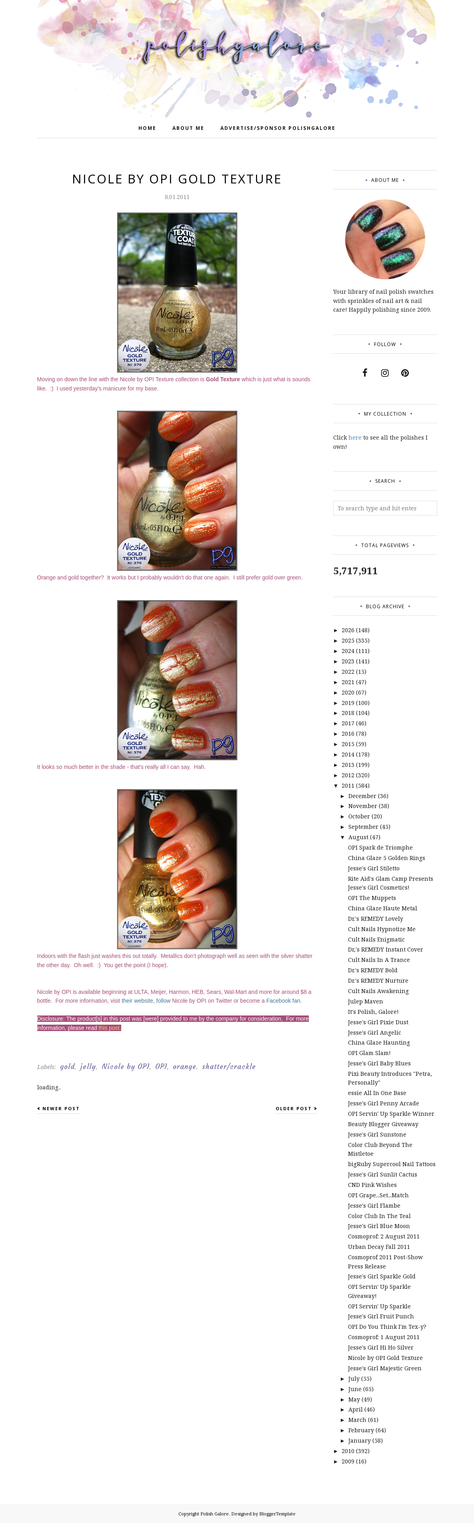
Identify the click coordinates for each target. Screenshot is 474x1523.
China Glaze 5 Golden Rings (386, 858)
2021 (348, 682)
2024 (348, 651)
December (362, 796)
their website (137, 1000)
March (357, 1419)
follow (163, 1000)
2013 (348, 764)
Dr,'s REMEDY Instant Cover (385, 949)
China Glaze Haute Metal (382, 908)
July (354, 1378)
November (362, 806)
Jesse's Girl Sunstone (377, 1134)
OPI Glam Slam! (369, 1053)
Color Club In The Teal (379, 1216)
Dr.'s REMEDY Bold (373, 970)
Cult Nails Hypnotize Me (382, 929)
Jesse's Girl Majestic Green (385, 1368)
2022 (348, 671)
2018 (348, 713)
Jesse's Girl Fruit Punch (381, 1316)
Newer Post (61, 1108)
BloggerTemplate (277, 1514)
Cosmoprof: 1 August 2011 (384, 1337)
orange (184, 1066)
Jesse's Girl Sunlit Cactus (382, 1174)
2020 (348, 692)
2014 (348, 754)
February (361, 1430)
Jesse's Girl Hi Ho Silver (381, 1347)
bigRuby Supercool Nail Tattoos (392, 1164)
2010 (348, 1451)
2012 (348, 775)
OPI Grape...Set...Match (378, 1195)
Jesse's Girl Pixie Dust (378, 1022)
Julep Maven (365, 1001)
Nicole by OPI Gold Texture (385, 1358)
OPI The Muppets (372, 898)
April (355, 1409)
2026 (348, 630)
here (355, 437)
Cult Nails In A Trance (379, 960)
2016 (348, 733)
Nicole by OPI (126, 1066)
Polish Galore (214, 1514)
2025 (348, 640)
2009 (348, 1461)
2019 (348, 703)
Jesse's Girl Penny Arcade (383, 1103)
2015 (348, 744)
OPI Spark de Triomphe (380, 847)
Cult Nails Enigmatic (376, 939)
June (355, 1389)
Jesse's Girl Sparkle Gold (382, 1276)
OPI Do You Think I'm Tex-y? (387, 1326)
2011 (348, 785)
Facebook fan (283, 1000)
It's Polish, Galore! (373, 1011)
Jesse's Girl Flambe (374, 1205)
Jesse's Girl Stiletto (374, 868)
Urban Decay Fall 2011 (379, 1246)
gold (67, 1066)
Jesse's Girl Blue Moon (379, 1226)
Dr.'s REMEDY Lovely (375, 918)
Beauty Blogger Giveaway (383, 1124)
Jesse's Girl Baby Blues (379, 1063)
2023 (348, 661)
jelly (88, 1066)
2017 (348, 723)
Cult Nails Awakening (378, 991)
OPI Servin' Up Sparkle (379, 1306)
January (359, 1440)
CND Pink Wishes (372, 1185)
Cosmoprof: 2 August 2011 (384, 1236)
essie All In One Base (377, 1093)
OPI (161, 1066)
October (359, 816)
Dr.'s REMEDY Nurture (378, 980)
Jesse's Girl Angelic (374, 1032)
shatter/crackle (229, 1066)
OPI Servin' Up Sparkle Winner (391, 1113)
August (358, 837)
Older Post (294, 1108)
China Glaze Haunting (379, 1042)
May (354, 1399)
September (363, 826)
